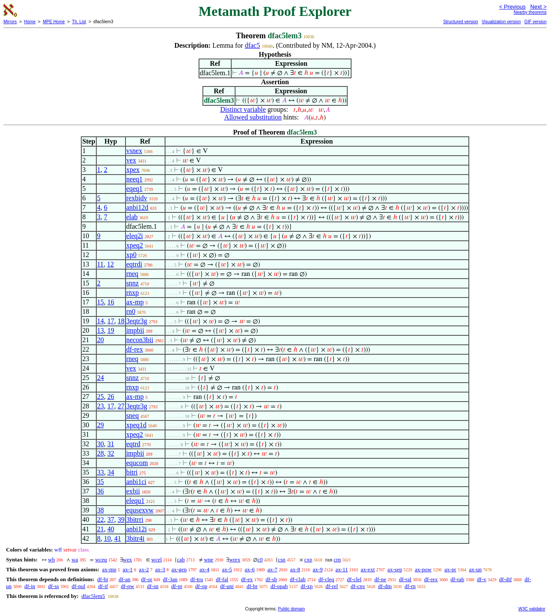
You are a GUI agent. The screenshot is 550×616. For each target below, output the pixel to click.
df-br (252, 586)
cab (181, 559)
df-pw (127, 586)
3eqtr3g (136, 321)
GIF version (535, 21)
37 (110, 519)
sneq (132, 415)
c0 (260, 559)
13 (100, 330)
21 (100, 529)
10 (107, 538)
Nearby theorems (530, 12)
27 (121, 406)
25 (100, 396)
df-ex (247, 579)
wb (51, 559)
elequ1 (135, 500)
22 (100, 519)
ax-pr (450, 569)
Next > (538, 6)
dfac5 (252, 45)
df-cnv (358, 586)
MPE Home (54, 21)
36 (100, 491)
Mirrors (10, 21)
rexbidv (136, 198)
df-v (481, 579)
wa (74, 559)
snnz (132, 283)
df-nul (79, 586)
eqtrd (133, 443)
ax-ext (368, 569)
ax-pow (423, 569)
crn (337, 559)
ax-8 (295, 569)
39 (121, 519)
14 (100, 321)
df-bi (102, 579)
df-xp (307, 586)
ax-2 (144, 569)
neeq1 (134, 179)
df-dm (385, 586)
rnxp (132, 292)
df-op (201, 586)
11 (100, 264)
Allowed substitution (253, 117)
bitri (132, 472)
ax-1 (128, 569)
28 (100, 453)
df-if (103, 586)
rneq (132, 273)
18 (121, 321)
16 (110, 302)
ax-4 (204, 569)
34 (110, 472)
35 (100, 481)
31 (110, 443)
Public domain (291, 609)
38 (100, 510)
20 (100, 339)
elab (132, 217)
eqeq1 (134, 188)
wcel (156, 559)
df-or (146, 579)
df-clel (354, 579)
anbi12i (136, 529)
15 (100, 302)
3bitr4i (135, 538)
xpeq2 (134, 245)
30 (100, 443)
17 (110, 321)
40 (110, 529)
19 (110, 330)
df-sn (153, 586)
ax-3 (160, 569)
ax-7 (272, 569)
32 (110, 453)
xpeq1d (136, 425)
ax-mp (135, 302)
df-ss (53, 586)
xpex (133, 169)
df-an (124, 579)
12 (110, 264)
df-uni (227, 586)
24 (100, 377)
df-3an (170, 579)
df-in (29, 586)
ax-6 (250, 569)
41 (117, 538)
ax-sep (395, 569)
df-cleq (326, 579)
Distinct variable (243, 109)
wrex (234, 559)
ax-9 (318, 569)
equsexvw (140, 510)
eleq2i (134, 235)
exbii (133, 491)
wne (209, 559)
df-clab (298, 579)
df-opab (278, 586)
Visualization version (501, 21)
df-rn (410, 586)
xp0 (131, 254)
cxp (308, 559)
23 (100, 406)
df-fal (222, 579)
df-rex (134, 349)
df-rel (332, 586)
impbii (135, 330)
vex (131, 160)
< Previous (512, 6)
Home (30, 21)
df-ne (380, 579)
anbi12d (137, 207)
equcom (137, 462)
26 (110, 396)
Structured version (460, 21)
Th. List (79, 21)
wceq (101, 559)
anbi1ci (136, 481)
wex (127, 559)
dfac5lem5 (93, 596)
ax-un (475, 569)
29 (100, 425)
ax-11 (342, 569)
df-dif (505, 579)
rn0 (130, 311)
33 (100, 472)
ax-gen (178, 569)
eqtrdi (134, 264)
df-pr (176, 586)
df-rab (457, 579)
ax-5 (227, 569)
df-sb (271, 579)
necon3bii (139, 339)
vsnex (134, 150)
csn (281, 559)
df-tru (196, 579)
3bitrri (135, 519)
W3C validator (531, 609)
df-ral (405, 579)
